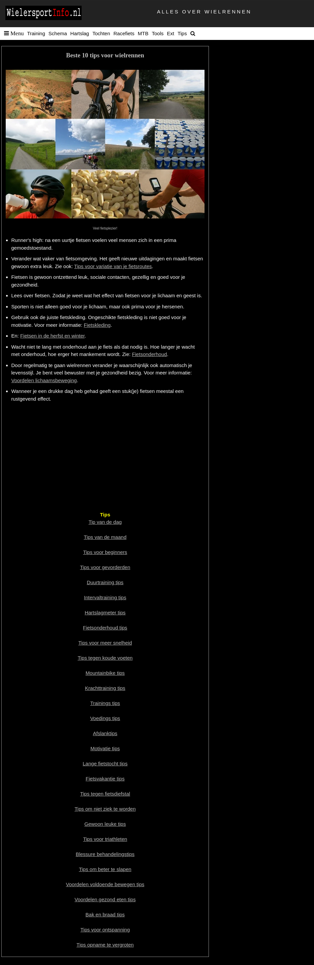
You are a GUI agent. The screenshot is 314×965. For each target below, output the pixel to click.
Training (36, 33)
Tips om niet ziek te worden (105, 809)
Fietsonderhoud (149, 354)
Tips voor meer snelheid (105, 643)
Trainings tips (105, 703)
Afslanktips (105, 733)
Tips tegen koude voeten (105, 658)
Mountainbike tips (105, 673)
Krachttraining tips (105, 688)
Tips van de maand (105, 537)
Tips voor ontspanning (105, 929)
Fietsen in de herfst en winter (52, 336)
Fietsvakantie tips (105, 778)
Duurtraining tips (105, 582)
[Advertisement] (105, 456)
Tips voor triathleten (105, 839)
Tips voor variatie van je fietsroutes (113, 266)
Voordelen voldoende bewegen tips (105, 884)
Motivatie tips (105, 748)
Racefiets (124, 33)
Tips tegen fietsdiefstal (105, 794)
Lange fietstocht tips (105, 763)
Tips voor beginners (105, 552)
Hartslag (79, 33)
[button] (12, 33)
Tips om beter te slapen (105, 869)
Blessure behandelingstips (105, 854)
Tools (158, 33)
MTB (143, 33)
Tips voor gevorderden (105, 567)
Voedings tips (105, 718)
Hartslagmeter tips (105, 612)
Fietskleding (97, 325)
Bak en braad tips (105, 914)
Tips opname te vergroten (105, 945)
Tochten (101, 33)
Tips (182, 33)
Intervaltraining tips (105, 597)
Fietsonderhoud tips (105, 627)
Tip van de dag (105, 522)
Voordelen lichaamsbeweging (44, 380)
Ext (170, 33)
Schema (57, 33)
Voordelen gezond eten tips (105, 899)
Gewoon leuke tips (105, 824)
